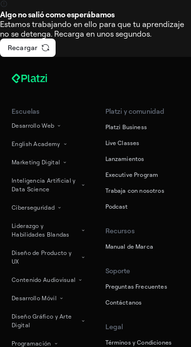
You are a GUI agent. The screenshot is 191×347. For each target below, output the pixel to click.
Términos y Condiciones (138, 342)
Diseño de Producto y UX (49, 257)
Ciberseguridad (37, 207)
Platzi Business (126, 127)
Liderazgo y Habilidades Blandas (49, 230)
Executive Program (132, 174)
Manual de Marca (129, 246)
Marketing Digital (40, 162)
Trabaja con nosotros (134, 190)
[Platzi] (41, 78)
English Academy (40, 143)
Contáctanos (123, 302)
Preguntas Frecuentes (136, 286)
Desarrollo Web (37, 125)
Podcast (116, 206)
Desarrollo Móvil (38, 298)
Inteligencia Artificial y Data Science (49, 185)
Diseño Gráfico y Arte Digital (49, 321)
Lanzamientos (125, 158)
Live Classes (122, 143)
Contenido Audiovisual (47, 279)
